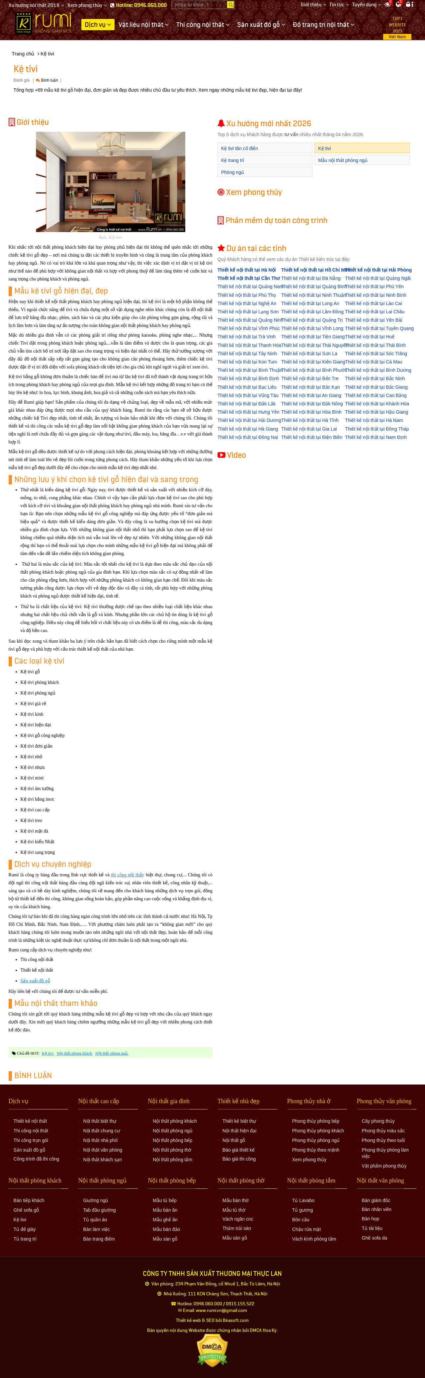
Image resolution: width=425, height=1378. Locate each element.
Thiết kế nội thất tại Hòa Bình (311, 412)
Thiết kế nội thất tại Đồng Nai (247, 437)
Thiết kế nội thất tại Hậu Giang (376, 412)
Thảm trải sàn (236, 1228)
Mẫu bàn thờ (235, 1200)
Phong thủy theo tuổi (383, 1140)
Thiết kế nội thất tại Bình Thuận (250, 370)
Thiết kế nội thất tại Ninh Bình (375, 295)
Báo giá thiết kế (238, 1150)
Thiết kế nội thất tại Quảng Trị (312, 320)
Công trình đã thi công (36, 1159)
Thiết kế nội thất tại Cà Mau (373, 362)
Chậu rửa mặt (306, 1229)
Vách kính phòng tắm (314, 1239)
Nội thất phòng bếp (172, 1140)
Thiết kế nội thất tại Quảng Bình (314, 286)
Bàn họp (370, 1218)
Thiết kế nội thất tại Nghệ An (246, 303)
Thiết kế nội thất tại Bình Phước (314, 370)
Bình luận (47, 80)
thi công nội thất (127, 874)
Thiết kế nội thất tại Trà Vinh (246, 336)
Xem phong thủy (84, 5)
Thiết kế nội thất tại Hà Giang (247, 429)
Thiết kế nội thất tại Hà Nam (374, 420)
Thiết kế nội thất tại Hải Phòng (378, 270)
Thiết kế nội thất (30, 1121)
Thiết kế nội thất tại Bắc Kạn (310, 387)
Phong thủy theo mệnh (315, 1150)
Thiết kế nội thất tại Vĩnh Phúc (248, 328)
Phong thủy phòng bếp (315, 1121)
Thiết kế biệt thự (239, 1121)
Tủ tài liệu (372, 1228)
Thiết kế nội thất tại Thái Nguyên (314, 345)
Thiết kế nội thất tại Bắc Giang (376, 387)
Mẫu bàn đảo (166, 1229)
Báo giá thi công (239, 1159)
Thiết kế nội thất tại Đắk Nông (312, 403)
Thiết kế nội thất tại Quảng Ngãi (378, 278)
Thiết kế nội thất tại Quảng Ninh (250, 320)
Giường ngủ (95, 1200)
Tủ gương (302, 1210)
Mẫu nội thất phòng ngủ (343, 160)
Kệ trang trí (232, 160)
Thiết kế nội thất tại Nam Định (376, 437)
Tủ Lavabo (303, 1200)
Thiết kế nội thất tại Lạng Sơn (248, 311)
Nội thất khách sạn (102, 1159)
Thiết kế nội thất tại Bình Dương (378, 370)
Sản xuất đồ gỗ (35, 980)
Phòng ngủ (232, 172)
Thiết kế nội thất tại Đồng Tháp (377, 429)
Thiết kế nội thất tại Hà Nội (246, 270)
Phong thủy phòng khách (318, 1130)
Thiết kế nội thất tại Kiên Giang (313, 362)
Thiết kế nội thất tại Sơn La (309, 353)
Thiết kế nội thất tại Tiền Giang (313, 336)
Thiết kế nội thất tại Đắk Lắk (246, 403)
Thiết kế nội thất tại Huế (369, 336)
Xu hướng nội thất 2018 (34, 5)
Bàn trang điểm (99, 1239)
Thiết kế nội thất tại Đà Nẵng (311, 278)
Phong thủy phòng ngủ (316, 1140)
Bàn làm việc (96, 1229)
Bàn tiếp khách (29, 1200)
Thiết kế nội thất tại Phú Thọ (246, 295)
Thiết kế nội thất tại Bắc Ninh (375, 378)
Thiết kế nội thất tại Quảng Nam (250, 286)
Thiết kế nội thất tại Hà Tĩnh (310, 420)
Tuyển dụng (364, 4)
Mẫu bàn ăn (165, 1210)
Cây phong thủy (378, 1121)
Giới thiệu (311, 4)
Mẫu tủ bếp (165, 1200)
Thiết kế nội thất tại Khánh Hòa (377, 403)
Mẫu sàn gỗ (165, 1239)
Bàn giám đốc (376, 1200)
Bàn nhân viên (377, 1209)
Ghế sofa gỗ (26, 1210)
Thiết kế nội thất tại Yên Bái (373, 320)
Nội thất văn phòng (102, 1150)
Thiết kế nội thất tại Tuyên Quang (379, 328)
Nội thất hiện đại (239, 1130)
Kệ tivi (47, 1053)
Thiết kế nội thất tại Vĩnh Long (312, 328)
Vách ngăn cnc (237, 1219)
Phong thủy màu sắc (383, 1130)
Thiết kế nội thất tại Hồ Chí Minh (316, 270)
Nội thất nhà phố (100, 1140)
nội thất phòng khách (74, 1053)
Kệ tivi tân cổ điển (239, 148)
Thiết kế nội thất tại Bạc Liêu (247, 387)
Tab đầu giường (99, 1210)
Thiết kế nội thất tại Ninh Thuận (313, 295)
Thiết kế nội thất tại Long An (310, 303)
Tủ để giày (25, 1229)
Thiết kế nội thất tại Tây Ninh (247, 353)
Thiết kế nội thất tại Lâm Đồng (312, 311)
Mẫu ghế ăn (165, 1219)
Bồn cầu (300, 1219)
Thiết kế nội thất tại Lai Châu (374, 311)
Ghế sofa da (374, 1238)
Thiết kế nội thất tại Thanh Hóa (249, 345)
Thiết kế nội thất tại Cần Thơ (248, 278)
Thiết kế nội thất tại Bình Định (248, 378)
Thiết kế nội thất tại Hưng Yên (248, 412)
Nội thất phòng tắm (172, 1159)
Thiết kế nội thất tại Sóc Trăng (376, 353)
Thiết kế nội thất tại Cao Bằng (376, 395)
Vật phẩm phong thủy (384, 1166)
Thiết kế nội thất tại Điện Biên (311, 437)
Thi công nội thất (31, 1130)
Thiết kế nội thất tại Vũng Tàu (248, 395)
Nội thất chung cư (101, 1130)
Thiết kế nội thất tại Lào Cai (373, 303)
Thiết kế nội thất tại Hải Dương (249, 420)
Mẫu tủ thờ (233, 1210)
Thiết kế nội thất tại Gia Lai (309, 429)
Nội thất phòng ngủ (173, 1130)
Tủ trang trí (25, 1239)
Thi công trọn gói (31, 1140)
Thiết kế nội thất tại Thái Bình (375, 345)
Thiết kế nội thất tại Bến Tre (310, 378)
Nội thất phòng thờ (172, 1150)
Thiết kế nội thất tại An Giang (311, 395)
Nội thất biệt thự (99, 1121)
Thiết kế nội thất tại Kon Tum (247, 362)
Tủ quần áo (95, 1219)
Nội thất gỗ (233, 1140)
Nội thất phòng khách (175, 1121)
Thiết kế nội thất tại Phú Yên (374, 286)
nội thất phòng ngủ (111, 1053)
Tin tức (336, 4)
